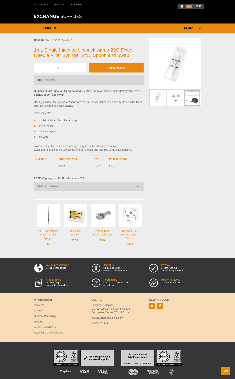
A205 (130, 243)
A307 (48, 243)
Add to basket (116, 67)
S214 (103, 240)
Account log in (41, 4)
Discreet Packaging (45, 316)
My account (59, 4)
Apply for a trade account (48, 332)
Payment (39, 305)
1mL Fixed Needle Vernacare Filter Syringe (47, 234)
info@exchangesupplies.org (107, 317)
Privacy (38, 310)
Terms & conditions (45, 327)
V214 (75, 240)
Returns (38, 321)
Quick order (77, 4)
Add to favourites (62, 40)
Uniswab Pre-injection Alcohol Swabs (130, 234)
